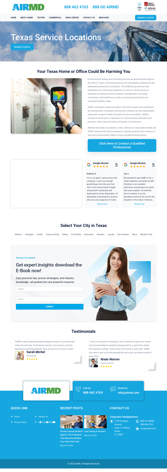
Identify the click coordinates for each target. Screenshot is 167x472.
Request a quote (146, 18)
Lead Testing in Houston (91, 433)
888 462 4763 (76, 7)
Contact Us (41, 417)
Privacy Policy (19, 422)
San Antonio (123, 234)
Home (15, 417)
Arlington (29, 234)
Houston (101, 234)
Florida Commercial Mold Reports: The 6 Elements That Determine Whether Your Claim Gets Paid (70, 438)
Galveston (89, 234)
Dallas (65, 234)
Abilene (18, 234)
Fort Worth (76, 234)
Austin (40, 234)
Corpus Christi (52, 234)
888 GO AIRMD (106, 7)
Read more (102, 204)
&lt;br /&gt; (46, 184)
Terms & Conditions (45, 422)
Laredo (111, 234)
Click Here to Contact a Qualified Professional (122, 145)
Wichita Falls (146, 234)
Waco (134, 234)
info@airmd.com (127, 392)
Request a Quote (23, 47)
